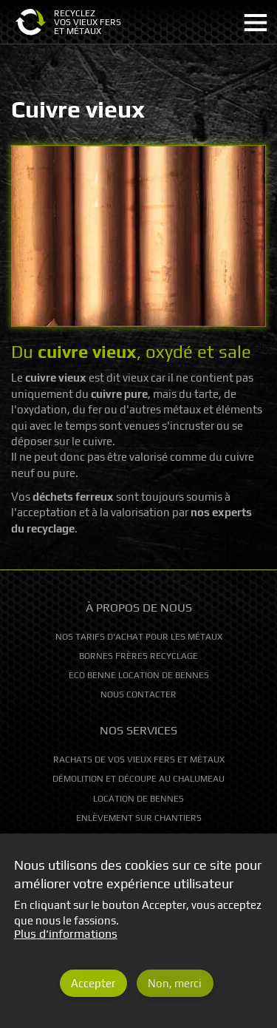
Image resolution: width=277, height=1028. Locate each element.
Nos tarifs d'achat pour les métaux (138, 637)
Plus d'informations (65, 944)
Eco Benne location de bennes (139, 675)
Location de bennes (138, 799)
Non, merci (175, 993)
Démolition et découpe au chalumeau (138, 779)
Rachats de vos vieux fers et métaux (139, 759)
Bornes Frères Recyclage (138, 656)
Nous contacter (138, 694)
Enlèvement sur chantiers (139, 818)
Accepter (93, 993)
